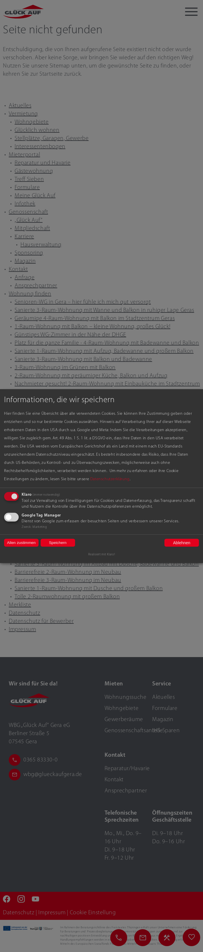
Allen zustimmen (21, 542)
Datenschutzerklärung (110, 479)
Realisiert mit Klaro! (101, 554)
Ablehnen (181, 542)
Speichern (58, 542)
